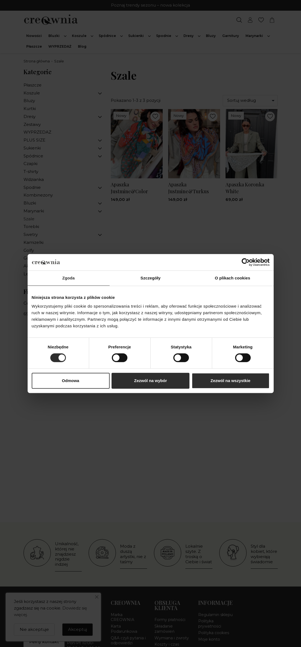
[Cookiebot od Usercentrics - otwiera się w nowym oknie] (246, 262)
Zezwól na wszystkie (230, 380)
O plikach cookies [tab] (232, 278)
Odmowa (70, 380)
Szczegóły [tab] (150, 278)
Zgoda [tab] (68, 278)
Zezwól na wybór (150, 380)
